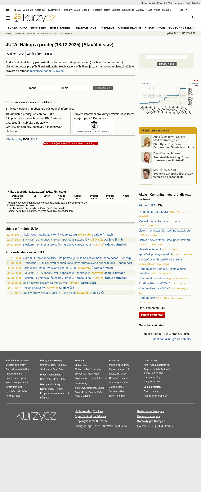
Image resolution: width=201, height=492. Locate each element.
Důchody (44, 397)
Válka (157, 10)
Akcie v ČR (88, 282)
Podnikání (114, 360)
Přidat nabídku (160, 339)
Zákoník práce (116, 387)
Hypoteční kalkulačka (16, 391)
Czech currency (151, 391)
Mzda (55, 379)
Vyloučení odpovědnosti (90, 416)
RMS (34, 139)
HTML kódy (164, 426)
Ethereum (102, 378)
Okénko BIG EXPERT (154, 130)
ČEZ (85, 365)
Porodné (59, 389)
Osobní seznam (129, 27)
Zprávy (17, 10)
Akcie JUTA (147, 205)
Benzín (92, 392)
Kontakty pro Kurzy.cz (151, 421)
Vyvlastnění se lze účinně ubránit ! (160, 221)
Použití (141, 426)
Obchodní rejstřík (149, 3)
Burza (78, 365)
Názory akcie (155, 27)
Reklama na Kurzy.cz (150, 411)
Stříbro (100, 388)
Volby (146, 381)
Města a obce (116, 365)
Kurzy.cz (10, 33)
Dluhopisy (80, 369)
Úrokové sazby (47, 365)
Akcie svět (40, 10)
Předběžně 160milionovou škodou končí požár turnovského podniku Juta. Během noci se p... (81, 262)
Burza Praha (17, 27)
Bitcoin (86, 10)
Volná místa (54, 374)
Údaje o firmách (102, 234)
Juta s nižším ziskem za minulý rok (45, 282)
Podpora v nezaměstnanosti (54, 393)
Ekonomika (80, 373)
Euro (55, 369)
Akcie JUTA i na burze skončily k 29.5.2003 (49, 234)
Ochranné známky (118, 378)
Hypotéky (97, 10)
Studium (197, 3)
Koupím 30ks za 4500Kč (154, 288)
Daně (112, 395)
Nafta (100, 392)
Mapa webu (156, 381)
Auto (146, 365)
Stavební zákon (117, 391)
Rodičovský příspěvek (17, 382)
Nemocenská (47, 389)
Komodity (67, 10)
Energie (116, 10)
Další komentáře (149, 308)
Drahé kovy (81, 383)
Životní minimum (14, 387)
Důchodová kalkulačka (17, 369)
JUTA (53, 33)
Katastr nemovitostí (119, 369)
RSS (151, 426)
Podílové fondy (93, 369)
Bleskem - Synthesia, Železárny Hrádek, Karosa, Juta (57, 244)
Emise (48, 53)
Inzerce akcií (86, 27)
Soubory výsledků (183, 27)
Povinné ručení (13, 395)
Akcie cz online (41, 33)
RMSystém (38, 27)
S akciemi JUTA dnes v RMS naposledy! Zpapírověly (56, 239)
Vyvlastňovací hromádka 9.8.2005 (160, 259)
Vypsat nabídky (181, 339)
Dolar (61, 369)
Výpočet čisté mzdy (15, 365)
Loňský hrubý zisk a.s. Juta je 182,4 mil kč (49, 292)
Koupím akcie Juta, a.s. (154, 278)
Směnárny (45, 369)
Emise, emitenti (61, 27)
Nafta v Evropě (82, 395)
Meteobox (179, 3)
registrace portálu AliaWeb (47, 70)
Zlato (77, 10)
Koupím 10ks (147, 297)
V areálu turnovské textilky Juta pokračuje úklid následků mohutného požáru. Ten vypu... (79, 258)
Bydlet (189, 3)
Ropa (77, 392)
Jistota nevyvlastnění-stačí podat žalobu (164, 230)
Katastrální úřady (118, 373)
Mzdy (97, 373)
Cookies (98, 411)
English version (152, 387)
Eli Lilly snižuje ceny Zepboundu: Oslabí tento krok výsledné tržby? (167, 147)
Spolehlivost (163, 365)
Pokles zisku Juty (34, 287)
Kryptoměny (81, 378)
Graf (21, 53)
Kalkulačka (128, 10)
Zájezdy (162, 3)
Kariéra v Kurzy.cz (148, 416)
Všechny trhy (14, 139)
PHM (84, 392)
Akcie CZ (28, 10)
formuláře (121, 395)
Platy (62, 379)
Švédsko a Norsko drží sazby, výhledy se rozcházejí (173, 175)
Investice (20, 33)
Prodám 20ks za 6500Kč (154, 283)
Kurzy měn (54, 10)
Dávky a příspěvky (50, 384)
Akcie (29, 33)
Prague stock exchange (156, 395)
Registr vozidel (151, 369)
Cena (153, 365)
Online (11, 53)
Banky (43, 360)
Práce (149, 10)
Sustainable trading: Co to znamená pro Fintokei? (171, 158)
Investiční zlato (88, 388)
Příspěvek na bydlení (16, 378)
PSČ (126, 365)
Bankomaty (56, 360)
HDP (90, 373)
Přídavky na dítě (14, 373)
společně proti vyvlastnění (155, 254)
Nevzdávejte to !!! (150, 249)
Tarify (107, 10)
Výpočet (24, 360)
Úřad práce (45, 379)
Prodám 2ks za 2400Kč (153, 211)
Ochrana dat (83, 411)
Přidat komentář (152, 314)
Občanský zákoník (118, 382)
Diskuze (166, 10)
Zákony (140, 10)
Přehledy (107, 27)
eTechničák (157, 372)
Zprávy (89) (34, 53)
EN (181, 10)
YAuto (170, 3)
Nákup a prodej (65, 33)
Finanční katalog (152, 377)
